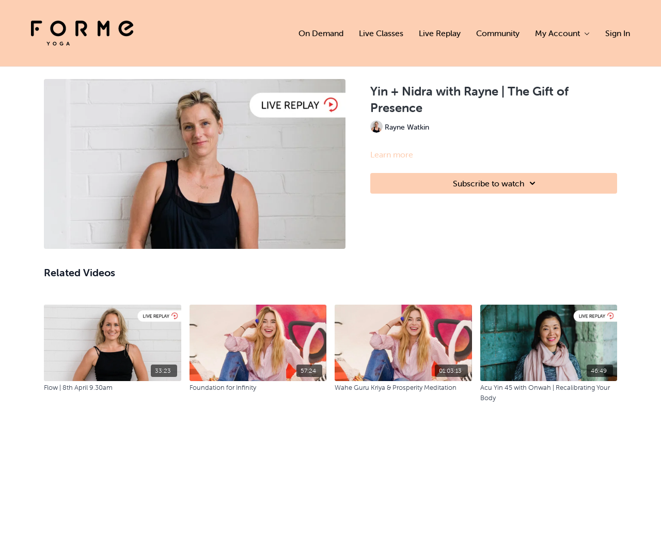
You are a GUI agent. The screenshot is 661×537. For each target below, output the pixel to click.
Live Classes (381, 33)
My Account (562, 33)
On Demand (320, 33)
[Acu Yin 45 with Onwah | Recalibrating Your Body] (549, 393)
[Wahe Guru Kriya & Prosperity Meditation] (403, 388)
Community (498, 33)
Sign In (617, 33)
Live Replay (440, 33)
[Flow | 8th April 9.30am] (112, 388)
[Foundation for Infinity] (258, 388)
